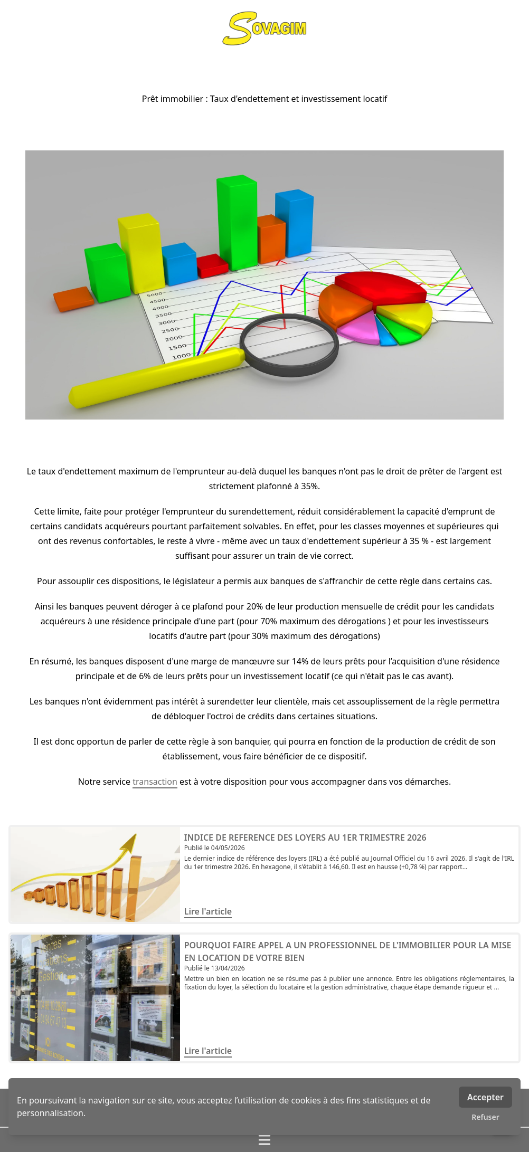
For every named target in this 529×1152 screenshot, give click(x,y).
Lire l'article (208, 911)
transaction (155, 781)
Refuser (485, 1117)
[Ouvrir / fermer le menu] (264, 1140)
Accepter (485, 1097)
